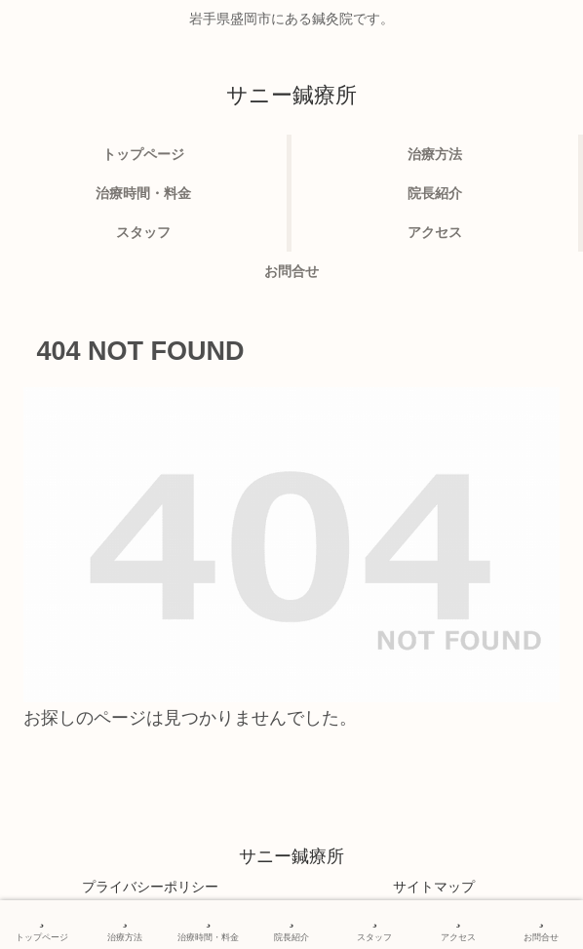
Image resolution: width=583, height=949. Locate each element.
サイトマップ (434, 886)
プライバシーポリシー (150, 886)
